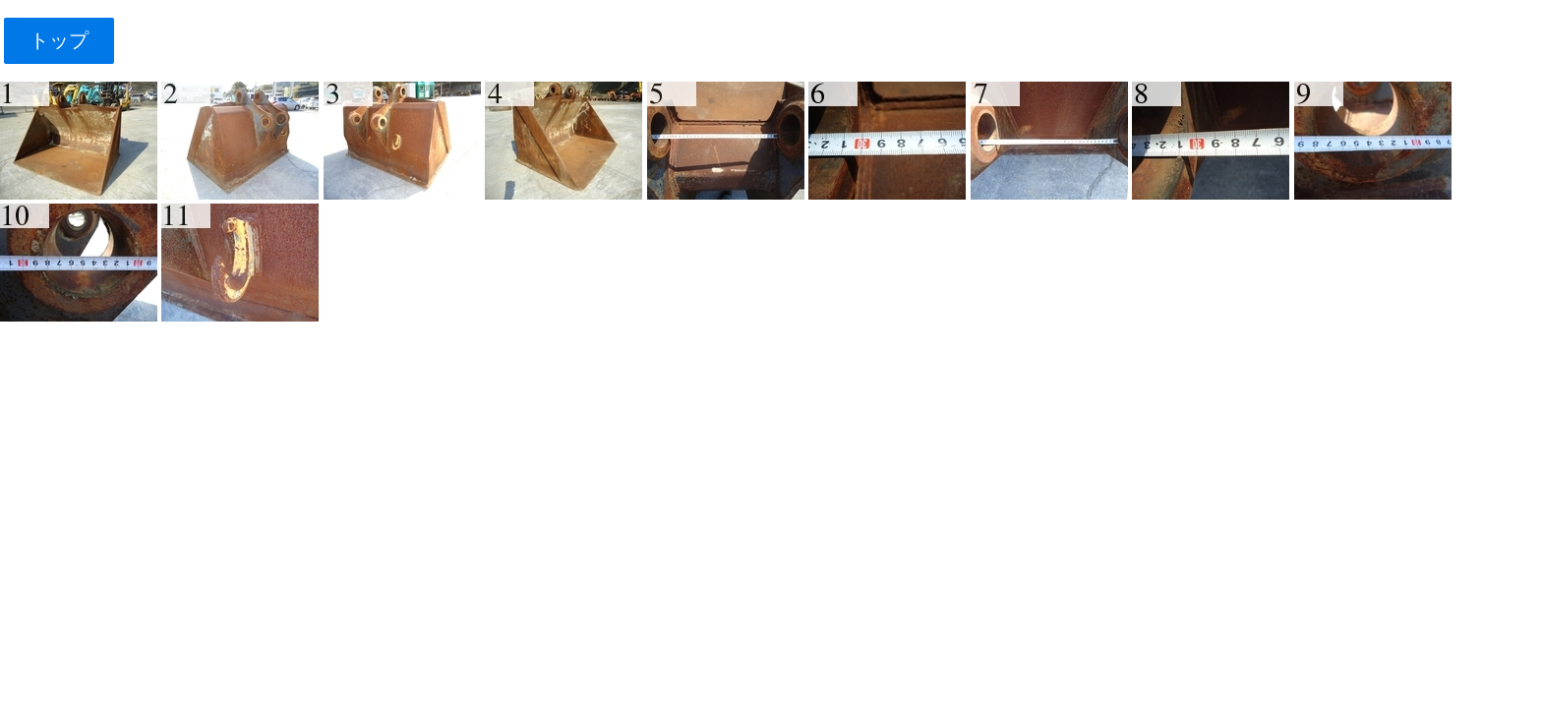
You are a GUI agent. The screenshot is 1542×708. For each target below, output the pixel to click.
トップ (58, 40)
